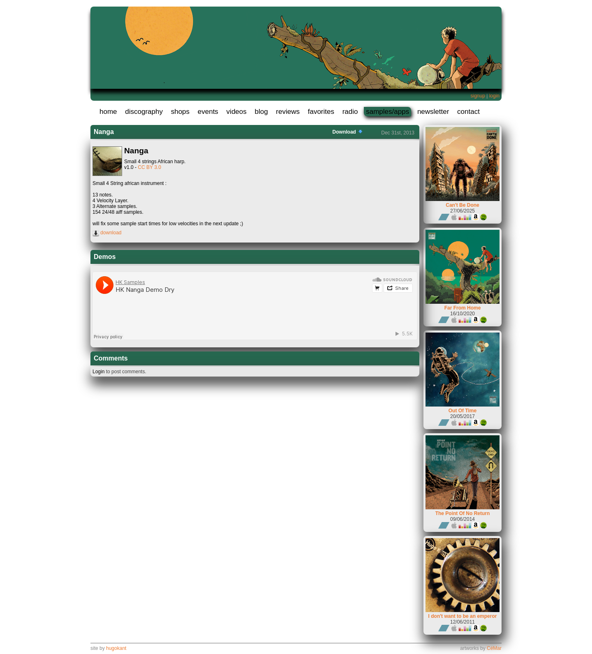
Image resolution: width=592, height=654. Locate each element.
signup (477, 96)
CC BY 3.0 (149, 167)
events (208, 112)
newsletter (433, 112)
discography (144, 112)
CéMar (494, 648)
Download (348, 132)
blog (261, 112)
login (494, 96)
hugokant (116, 648)
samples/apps (387, 112)
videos (237, 112)
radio (350, 112)
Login (98, 371)
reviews (288, 112)
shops (180, 112)
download (107, 233)
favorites (321, 112)
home (108, 112)
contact (468, 112)
